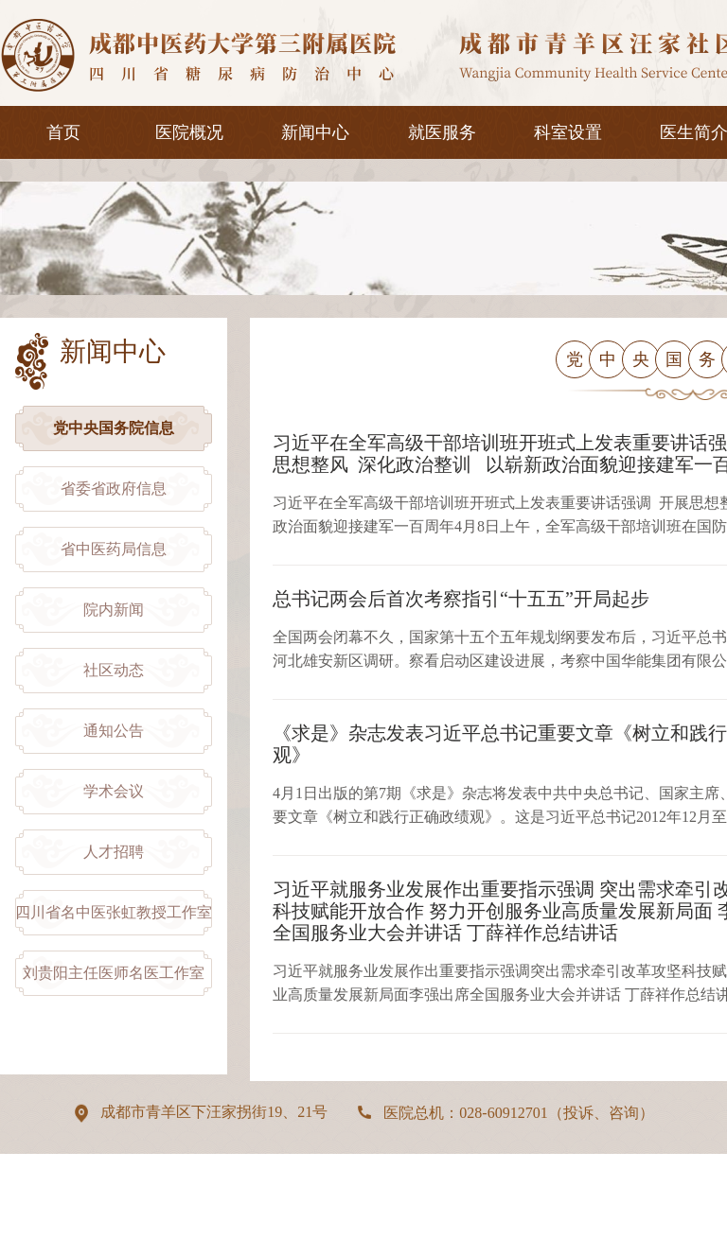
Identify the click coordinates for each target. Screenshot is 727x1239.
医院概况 (189, 132)
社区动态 (113, 670)
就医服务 (442, 132)
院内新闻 (113, 610)
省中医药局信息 (114, 549)
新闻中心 (315, 132)
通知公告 (113, 731)
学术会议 (113, 791)
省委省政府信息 (114, 488)
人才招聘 (113, 852)
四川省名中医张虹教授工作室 (113, 912)
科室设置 (568, 132)
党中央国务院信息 (113, 428)
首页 (63, 132)
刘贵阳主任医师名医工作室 (113, 973)
